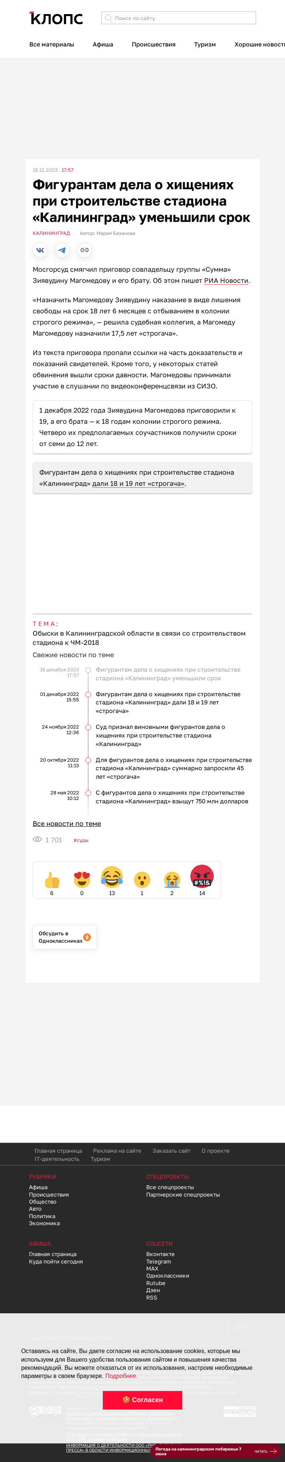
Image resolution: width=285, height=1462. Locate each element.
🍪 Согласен (142, 1400)
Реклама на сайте (117, 1150)
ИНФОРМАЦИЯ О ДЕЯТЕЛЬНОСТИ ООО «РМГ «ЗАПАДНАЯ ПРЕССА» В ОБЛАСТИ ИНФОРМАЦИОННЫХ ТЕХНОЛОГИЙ (123, 1447)
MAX (152, 1268)
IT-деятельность (57, 1158)
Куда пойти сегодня (56, 1261)
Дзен (153, 1290)
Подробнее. (121, 1376)
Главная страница (58, 1150)
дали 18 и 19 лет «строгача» (138, 483)
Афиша (103, 44)
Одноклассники (167, 1275)
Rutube (156, 1282)
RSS (151, 1297)
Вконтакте (160, 1253)
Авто (35, 1208)
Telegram (158, 1261)
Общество (42, 1201)
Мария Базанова (115, 233)
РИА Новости (226, 280)
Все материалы (51, 44)
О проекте (216, 1150)
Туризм (205, 44)
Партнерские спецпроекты (183, 1194)
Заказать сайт (171, 1150)
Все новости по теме (67, 823)
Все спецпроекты (170, 1187)
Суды (82, 840)
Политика (42, 1216)
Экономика (44, 1223)
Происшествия (154, 44)
